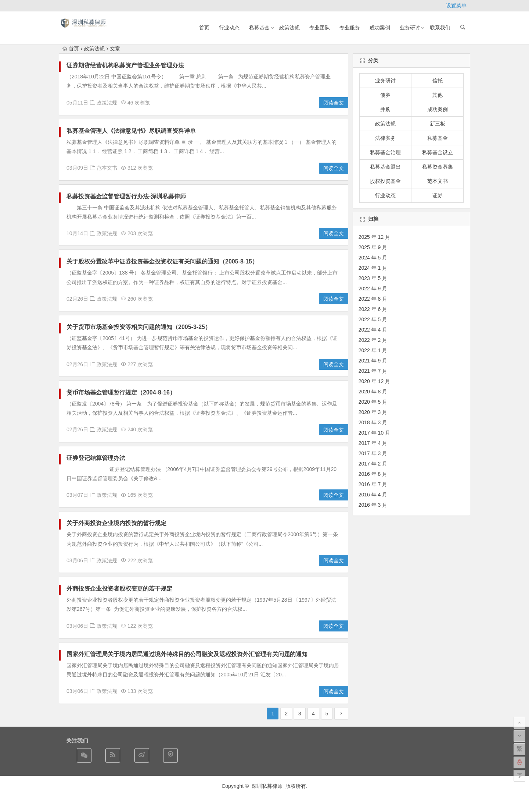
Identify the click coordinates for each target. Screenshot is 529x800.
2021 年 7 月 (373, 371)
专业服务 (349, 28)
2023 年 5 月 (373, 278)
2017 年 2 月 (373, 464)
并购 (385, 109)
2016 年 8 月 (373, 474)
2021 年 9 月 (373, 361)
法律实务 (385, 138)
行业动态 (229, 28)
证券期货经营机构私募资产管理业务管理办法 (125, 65)
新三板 (437, 124)
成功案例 (380, 28)
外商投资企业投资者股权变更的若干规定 (119, 588)
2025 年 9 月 (373, 247)
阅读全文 (333, 103)
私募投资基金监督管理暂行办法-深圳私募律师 (126, 196)
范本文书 (107, 168)
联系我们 (440, 28)
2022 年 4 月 (373, 330)
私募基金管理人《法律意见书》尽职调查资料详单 (131, 131)
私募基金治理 (385, 152)
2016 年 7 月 (373, 484)
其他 (437, 95)
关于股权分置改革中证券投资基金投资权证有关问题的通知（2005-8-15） (162, 261)
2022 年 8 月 (373, 299)
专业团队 (319, 28)
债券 (385, 95)
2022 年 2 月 (373, 340)
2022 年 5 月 (373, 319)
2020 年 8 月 (373, 391)
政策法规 (289, 28)
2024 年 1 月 (373, 268)
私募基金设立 (437, 152)
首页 (204, 28)
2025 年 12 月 (374, 237)
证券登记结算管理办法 (95, 458)
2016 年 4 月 (373, 495)
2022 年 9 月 (373, 288)
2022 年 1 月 (373, 350)
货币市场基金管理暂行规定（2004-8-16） (121, 392)
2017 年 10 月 (374, 433)
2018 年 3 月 (373, 422)
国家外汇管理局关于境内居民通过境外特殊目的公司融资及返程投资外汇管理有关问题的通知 (186, 654)
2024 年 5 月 (373, 258)
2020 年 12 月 (374, 381)
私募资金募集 (437, 167)
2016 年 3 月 (373, 505)
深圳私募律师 (268, 786)
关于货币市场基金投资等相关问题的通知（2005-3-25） (138, 327)
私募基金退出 (385, 167)
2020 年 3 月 (373, 412)
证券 (437, 195)
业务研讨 (410, 28)
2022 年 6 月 (373, 309)
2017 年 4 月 (373, 443)
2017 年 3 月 (373, 453)
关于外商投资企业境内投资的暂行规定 (116, 523)
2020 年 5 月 (373, 402)
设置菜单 (456, 5)
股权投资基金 (385, 181)
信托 (437, 81)
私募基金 (259, 28)
